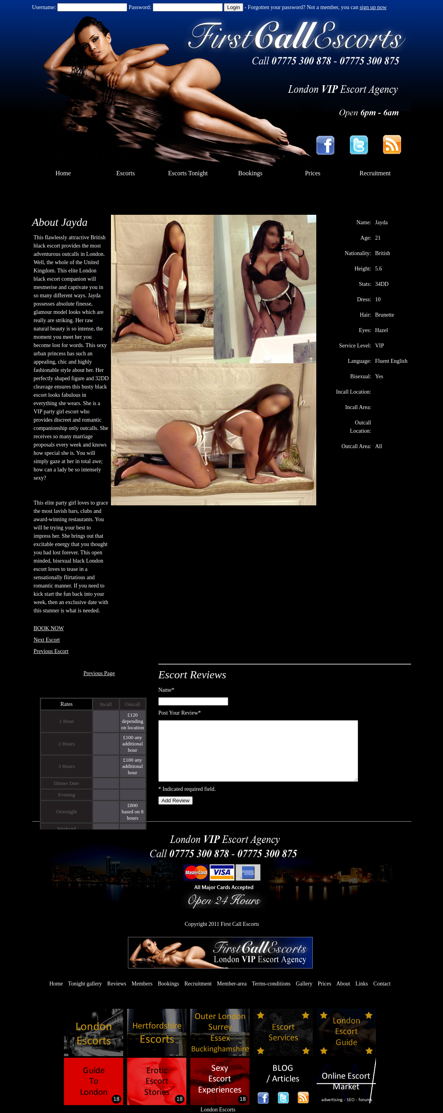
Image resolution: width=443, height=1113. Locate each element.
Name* (166, 690)
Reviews (116, 984)
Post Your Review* (179, 713)
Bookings (250, 173)
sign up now (373, 7)
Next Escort (47, 640)
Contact (382, 984)
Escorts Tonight (188, 173)
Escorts (125, 173)
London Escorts (218, 1110)
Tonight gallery (85, 984)
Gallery (304, 984)
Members (141, 984)
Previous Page (99, 673)
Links (361, 984)
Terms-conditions (271, 984)
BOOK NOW (49, 628)
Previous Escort (51, 651)
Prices (312, 173)
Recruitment (374, 173)
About (343, 984)
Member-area (232, 984)
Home (63, 173)
